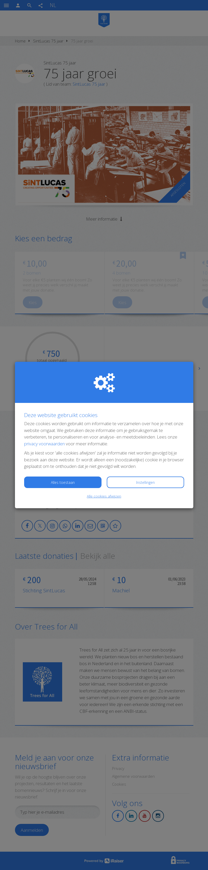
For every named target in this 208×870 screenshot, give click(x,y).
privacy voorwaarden (44, 444)
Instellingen (145, 482)
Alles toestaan (63, 482)
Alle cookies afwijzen (104, 496)
